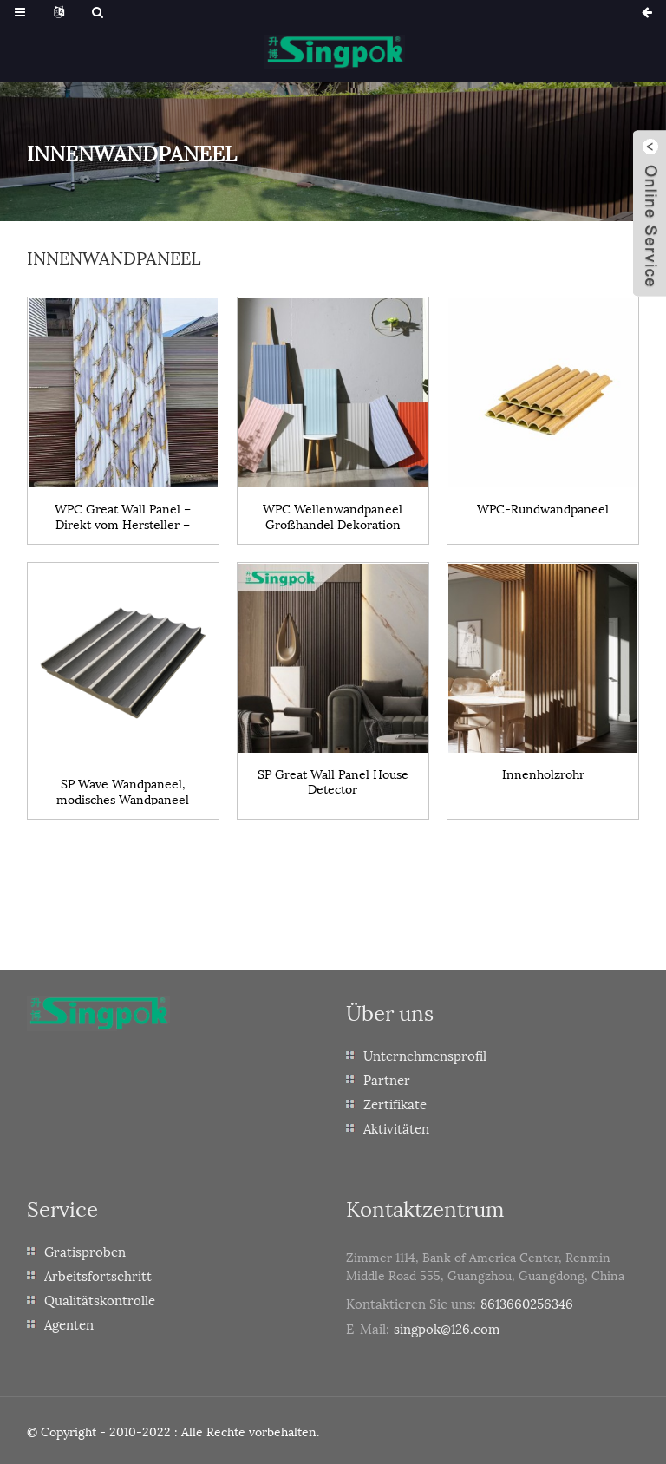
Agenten (69, 1323)
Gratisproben (85, 1250)
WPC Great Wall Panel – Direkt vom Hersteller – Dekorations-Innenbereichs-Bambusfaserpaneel (123, 515)
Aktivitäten (396, 1127)
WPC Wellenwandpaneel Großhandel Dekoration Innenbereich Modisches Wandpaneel (332, 515)
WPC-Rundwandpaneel (543, 508)
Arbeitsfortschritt (98, 1275)
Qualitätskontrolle (99, 1299)
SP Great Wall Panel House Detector (333, 780)
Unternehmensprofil (424, 1054)
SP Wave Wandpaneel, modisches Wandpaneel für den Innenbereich (122, 790)
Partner (386, 1079)
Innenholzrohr (543, 774)
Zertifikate (395, 1103)
